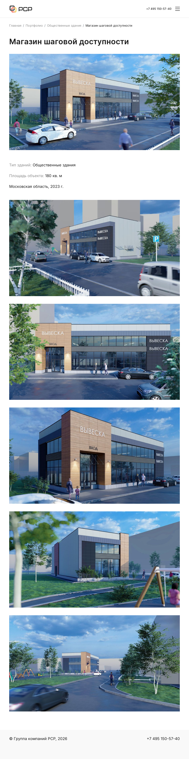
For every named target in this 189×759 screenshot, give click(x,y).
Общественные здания (64, 25)
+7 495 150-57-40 (158, 8)
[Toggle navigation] (177, 9)
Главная (15, 25)
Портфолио (34, 25)
